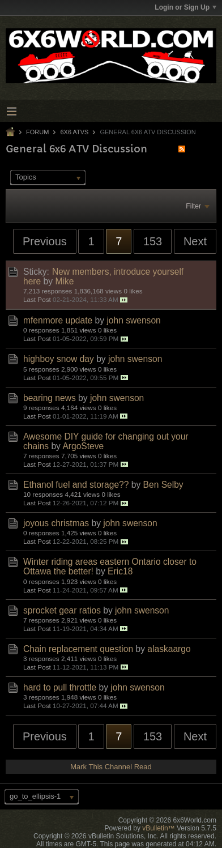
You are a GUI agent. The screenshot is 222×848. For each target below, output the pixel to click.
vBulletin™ (158, 828)
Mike (64, 281)
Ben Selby (163, 484)
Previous (45, 241)
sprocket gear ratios (62, 610)
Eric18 (120, 571)
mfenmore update (57, 320)
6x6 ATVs (74, 132)
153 (152, 241)
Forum (37, 132)
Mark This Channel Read (111, 766)
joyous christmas (56, 523)
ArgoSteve (83, 446)
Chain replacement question (78, 649)
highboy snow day (58, 359)
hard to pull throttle (59, 687)
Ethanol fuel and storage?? (76, 484)
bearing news (49, 398)
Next (195, 241)
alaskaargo (168, 649)
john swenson (133, 320)
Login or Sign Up (185, 7)
